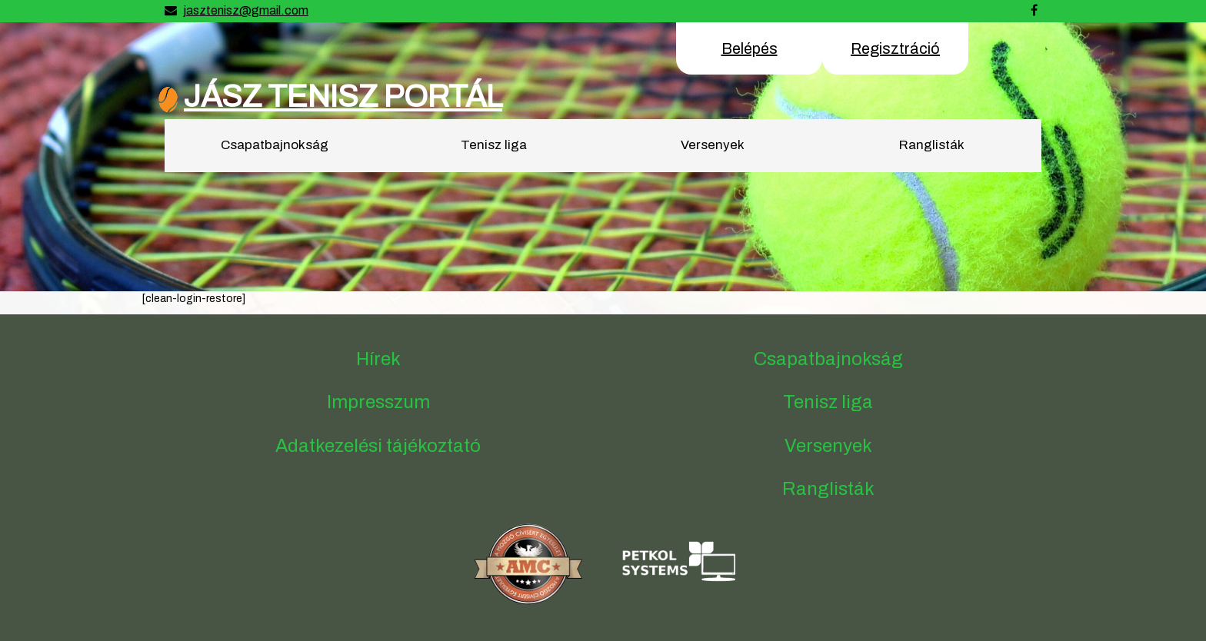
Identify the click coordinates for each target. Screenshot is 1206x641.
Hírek (378, 359)
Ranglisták (931, 145)
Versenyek (713, 145)
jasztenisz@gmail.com (245, 10)
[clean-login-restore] (193, 298)
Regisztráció (895, 48)
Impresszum (378, 402)
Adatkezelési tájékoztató (378, 446)
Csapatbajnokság (274, 145)
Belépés (749, 48)
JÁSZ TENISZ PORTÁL (343, 96)
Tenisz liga (494, 145)
